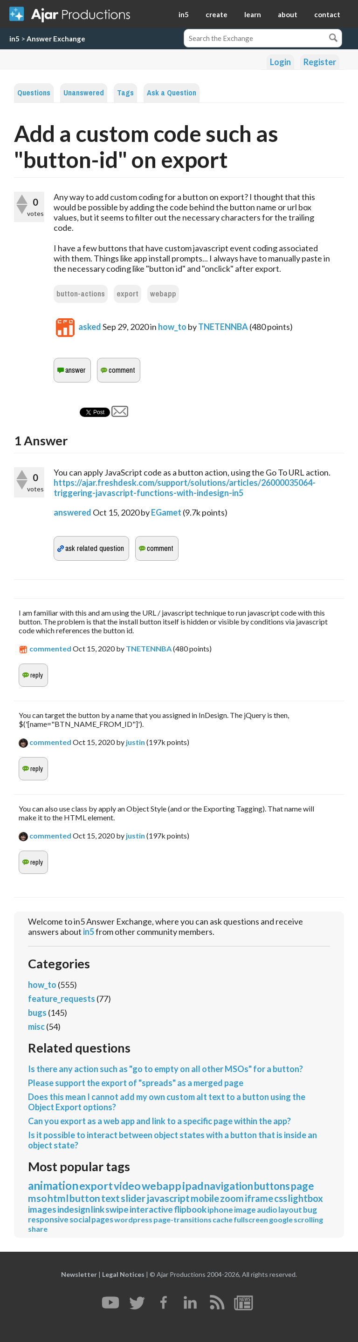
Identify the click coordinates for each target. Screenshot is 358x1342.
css (280, 1198)
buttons (272, 1186)
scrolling (308, 1219)
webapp (163, 294)
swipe (117, 1209)
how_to (172, 327)
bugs (37, 1012)
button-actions (80, 294)
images (42, 1209)
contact (327, 14)
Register (319, 62)
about (287, 14)
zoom (232, 1198)
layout (290, 1210)
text (110, 1198)
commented (50, 648)
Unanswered (83, 93)
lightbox (305, 1198)
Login (280, 62)
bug (310, 1210)
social (79, 1219)
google (281, 1219)
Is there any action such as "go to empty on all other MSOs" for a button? (165, 1069)
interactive (151, 1209)
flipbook (190, 1209)
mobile (205, 1198)
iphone (220, 1210)
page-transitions (182, 1219)
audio (267, 1210)
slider (133, 1198)
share (38, 1228)
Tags (125, 93)
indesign (73, 1209)
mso (37, 1198)
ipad (192, 1185)
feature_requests (61, 998)
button (84, 1198)
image (245, 1210)
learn (252, 14)
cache (223, 1219)
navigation (228, 1186)
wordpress (133, 1219)
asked (89, 327)
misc (36, 1026)
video (127, 1185)
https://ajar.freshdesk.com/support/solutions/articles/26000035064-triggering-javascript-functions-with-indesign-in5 (185, 487)
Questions (33, 93)
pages (102, 1219)
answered (72, 512)
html (58, 1198)
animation (53, 1185)
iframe (259, 1198)
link (97, 1209)
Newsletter (79, 1274)
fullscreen (251, 1219)
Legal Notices (123, 1274)
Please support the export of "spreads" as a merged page (135, 1083)
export (127, 294)
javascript (168, 1198)
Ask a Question (171, 93)
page (302, 1186)
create (216, 14)
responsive (48, 1219)
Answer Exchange (56, 38)
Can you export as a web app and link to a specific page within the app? (159, 1121)
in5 (184, 14)
